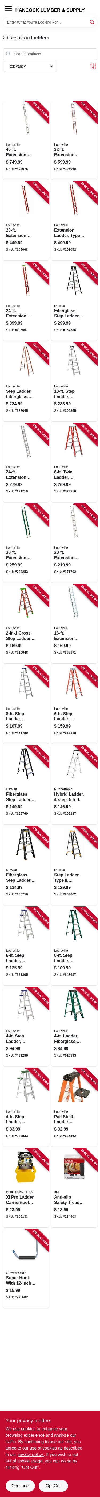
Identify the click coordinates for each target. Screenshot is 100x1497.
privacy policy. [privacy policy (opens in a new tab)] (30, 1454)
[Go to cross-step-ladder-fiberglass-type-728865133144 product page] (26, 623)
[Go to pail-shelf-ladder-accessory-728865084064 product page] (74, 1107)
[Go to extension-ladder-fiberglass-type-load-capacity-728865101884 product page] (74, 140)
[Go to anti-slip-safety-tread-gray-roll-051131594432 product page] (74, 1187)
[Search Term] (50, 22)
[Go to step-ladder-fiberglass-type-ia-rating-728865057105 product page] (26, 382)
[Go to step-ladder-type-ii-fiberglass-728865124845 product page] (74, 865)
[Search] (92, 21)
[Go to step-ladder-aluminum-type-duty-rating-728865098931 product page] (26, 704)
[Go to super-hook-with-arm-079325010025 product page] (26, 1268)
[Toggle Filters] (93, 66)
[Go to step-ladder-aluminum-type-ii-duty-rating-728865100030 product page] (26, 1107)
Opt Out (53, 1486)
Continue (20, 1486)
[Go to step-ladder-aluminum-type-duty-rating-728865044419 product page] (74, 382)
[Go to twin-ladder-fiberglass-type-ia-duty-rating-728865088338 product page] (74, 462)
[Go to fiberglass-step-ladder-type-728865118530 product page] (26, 785)
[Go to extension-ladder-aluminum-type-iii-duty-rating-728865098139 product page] (74, 543)
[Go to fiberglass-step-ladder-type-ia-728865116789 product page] (74, 301)
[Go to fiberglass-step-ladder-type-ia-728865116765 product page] (26, 865)
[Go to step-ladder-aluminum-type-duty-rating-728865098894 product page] (26, 1026)
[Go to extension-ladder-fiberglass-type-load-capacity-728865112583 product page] (26, 220)
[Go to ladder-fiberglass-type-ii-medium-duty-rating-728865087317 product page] (74, 1026)
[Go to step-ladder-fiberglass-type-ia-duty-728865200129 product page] (74, 704)
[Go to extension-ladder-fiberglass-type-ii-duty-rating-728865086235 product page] (26, 543)
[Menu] (8, 8)
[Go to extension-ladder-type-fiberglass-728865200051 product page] (74, 220)
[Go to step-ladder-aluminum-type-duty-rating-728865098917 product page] (26, 946)
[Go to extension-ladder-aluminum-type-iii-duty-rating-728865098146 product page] (26, 462)
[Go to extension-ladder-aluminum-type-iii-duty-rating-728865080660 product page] (74, 623)
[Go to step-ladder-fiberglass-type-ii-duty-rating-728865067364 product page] (74, 946)
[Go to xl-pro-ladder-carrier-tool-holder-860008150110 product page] (26, 1187)
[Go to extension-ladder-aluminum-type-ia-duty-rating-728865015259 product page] (26, 140)
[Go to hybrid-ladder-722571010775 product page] (74, 785)
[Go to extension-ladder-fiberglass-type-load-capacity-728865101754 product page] (26, 301)
